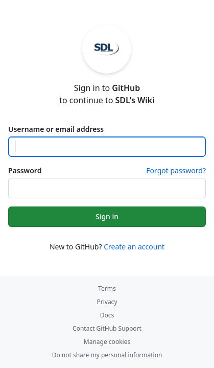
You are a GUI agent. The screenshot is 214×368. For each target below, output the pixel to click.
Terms (107, 288)
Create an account (134, 246)
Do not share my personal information (107, 355)
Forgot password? (176, 170)
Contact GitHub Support (107, 328)
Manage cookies (107, 341)
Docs (107, 315)
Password (24, 170)
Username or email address (56, 129)
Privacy (107, 301)
